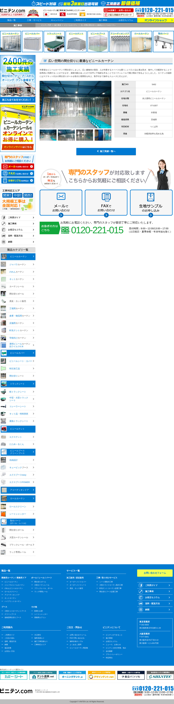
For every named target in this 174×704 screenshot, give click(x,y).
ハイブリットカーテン (13, 601)
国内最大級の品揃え (94, 14)
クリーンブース (10, 614)
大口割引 (37, 635)
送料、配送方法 (10, 641)
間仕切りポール (40, 582)
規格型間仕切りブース (13, 617)
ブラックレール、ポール (43, 588)
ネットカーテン (10, 598)
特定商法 (109, 658)
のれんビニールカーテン (14, 588)
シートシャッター (41, 614)
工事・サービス (34, 20)
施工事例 (103, 20)
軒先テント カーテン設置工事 (110, 588)
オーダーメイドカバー (78, 582)
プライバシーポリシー (114, 654)
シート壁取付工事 (106, 582)
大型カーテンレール (41, 585)
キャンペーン (57, 20)
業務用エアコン (40, 617)
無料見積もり (39, 638)
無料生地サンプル (76, 641)
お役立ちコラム (126, 20)
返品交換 (8, 648)
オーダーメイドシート (78, 585)
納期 (10, 242)
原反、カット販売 (76, 588)
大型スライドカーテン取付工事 (111, 585)
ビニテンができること (114, 635)
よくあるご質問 (75, 645)
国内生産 (53, 14)
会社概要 (109, 651)
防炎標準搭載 (72, 14)
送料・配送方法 (15, 236)
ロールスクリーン (11, 592)
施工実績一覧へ (107, 151)
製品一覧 (11, 20)
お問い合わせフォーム (78, 635)
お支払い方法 (10, 651)
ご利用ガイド (80, 20)
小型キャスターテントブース (15, 611)
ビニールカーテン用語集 (79, 648)
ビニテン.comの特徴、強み (116, 648)
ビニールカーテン (11, 582)
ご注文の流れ (10, 638)
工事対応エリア (40, 645)
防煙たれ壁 (38, 611)
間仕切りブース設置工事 (108, 592)
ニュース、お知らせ (113, 645)
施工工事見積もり (41, 641)
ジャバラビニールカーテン (15, 585)
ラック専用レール (41, 592)
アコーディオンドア (12, 595)
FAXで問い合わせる (77, 638)
